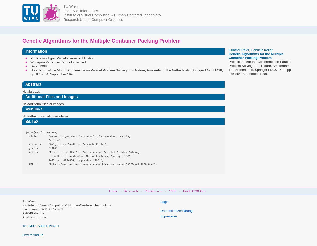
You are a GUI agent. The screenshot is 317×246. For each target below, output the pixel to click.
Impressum (168, 216)
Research (188, 30)
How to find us (32, 235)
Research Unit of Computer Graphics (93, 20)
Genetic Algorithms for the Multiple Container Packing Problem (256, 56)
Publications (220, 30)
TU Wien (70, 6)
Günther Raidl (239, 50)
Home (69, 30)
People (95, 30)
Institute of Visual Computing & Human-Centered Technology (112, 15)
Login (164, 202)
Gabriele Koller (262, 50)
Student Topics (154, 30)
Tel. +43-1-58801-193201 (40, 226)
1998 (172, 191)
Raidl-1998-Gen (194, 191)
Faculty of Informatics (80, 11)
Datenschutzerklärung (176, 211)
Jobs (248, 30)
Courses (122, 30)
